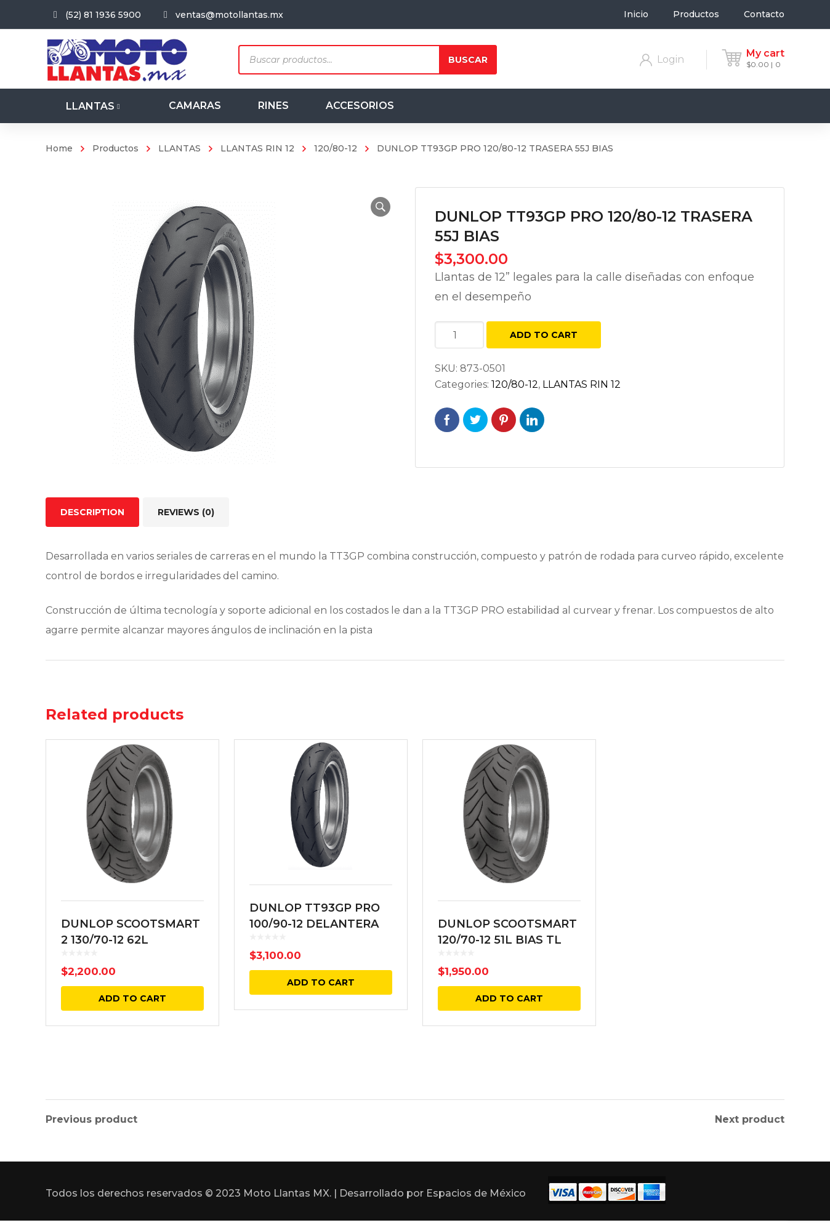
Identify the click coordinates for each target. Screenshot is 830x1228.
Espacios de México (476, 1200)
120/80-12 (335, 148)
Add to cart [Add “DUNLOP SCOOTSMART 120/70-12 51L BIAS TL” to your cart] (509, 1027)
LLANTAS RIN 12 (257, 148)
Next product (749, 1120)
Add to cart (544, 334)
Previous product (91, 1120)
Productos (115, 148)
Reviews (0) (186, 512)
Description (92, 512)
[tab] (92, 512)
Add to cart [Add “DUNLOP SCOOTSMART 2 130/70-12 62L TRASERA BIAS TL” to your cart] (132, 1027)
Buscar (468, 59)
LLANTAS (179, 148)
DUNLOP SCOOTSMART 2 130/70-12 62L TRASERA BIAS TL (130, 969)
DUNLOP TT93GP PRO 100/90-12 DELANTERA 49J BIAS (314, 950)
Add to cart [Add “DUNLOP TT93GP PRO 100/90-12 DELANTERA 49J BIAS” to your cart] (321, 1008)
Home (59, 148)
